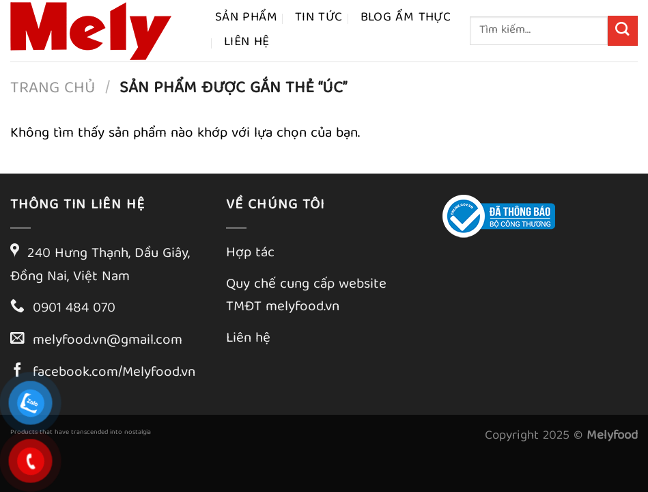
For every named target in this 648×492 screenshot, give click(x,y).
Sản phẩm (246, 18)
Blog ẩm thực (406, 18)
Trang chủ (53, 88)
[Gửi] (623, 30)
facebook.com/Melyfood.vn (114, 373)
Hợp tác (250, 253)
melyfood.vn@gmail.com (107, 341)
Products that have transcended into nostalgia (80, 432)
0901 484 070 (74, 309)
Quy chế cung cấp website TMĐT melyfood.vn (306, 296)
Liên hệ (247, 42)
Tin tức (319, 18)
